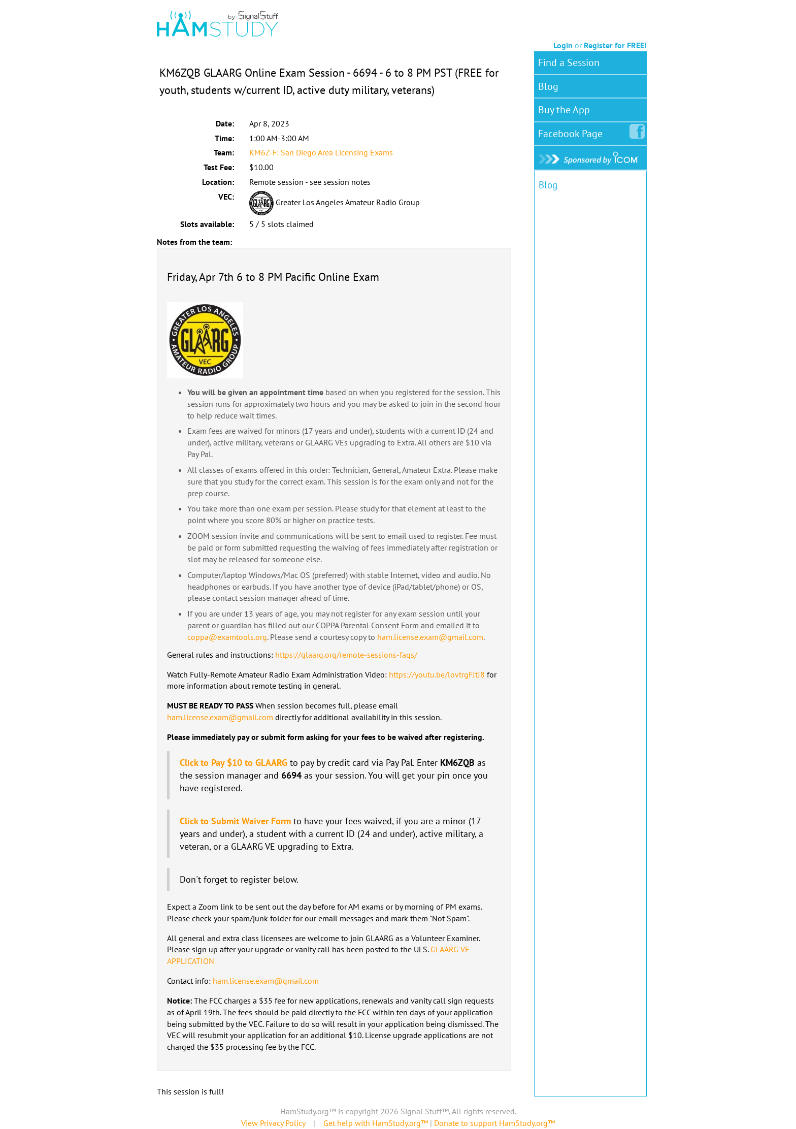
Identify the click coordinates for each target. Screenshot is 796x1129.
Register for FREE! (615, 45)
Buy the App (564, 109)
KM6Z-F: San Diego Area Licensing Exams (321, 152)
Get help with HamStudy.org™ (375, 1123)
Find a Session (569, 62)
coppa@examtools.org (227, 637)
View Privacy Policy (273, 1123)
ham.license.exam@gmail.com (430, 637)
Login (563, 45)
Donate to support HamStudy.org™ (494, 1123)
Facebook (572, 131)
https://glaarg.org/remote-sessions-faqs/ (346, 655)
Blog (548, 86)
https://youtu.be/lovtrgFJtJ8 (437, 674)
